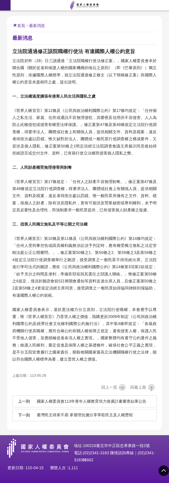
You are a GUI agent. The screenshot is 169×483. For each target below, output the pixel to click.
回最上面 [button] (138, 387)
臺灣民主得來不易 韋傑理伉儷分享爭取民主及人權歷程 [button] (85, 415)
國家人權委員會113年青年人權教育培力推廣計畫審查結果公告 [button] (91, 401)
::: (2, 14)
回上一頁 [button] (109, 387)
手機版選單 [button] (5, 5)
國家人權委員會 (84, 5)
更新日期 (15, 468)
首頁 (21, 25)
